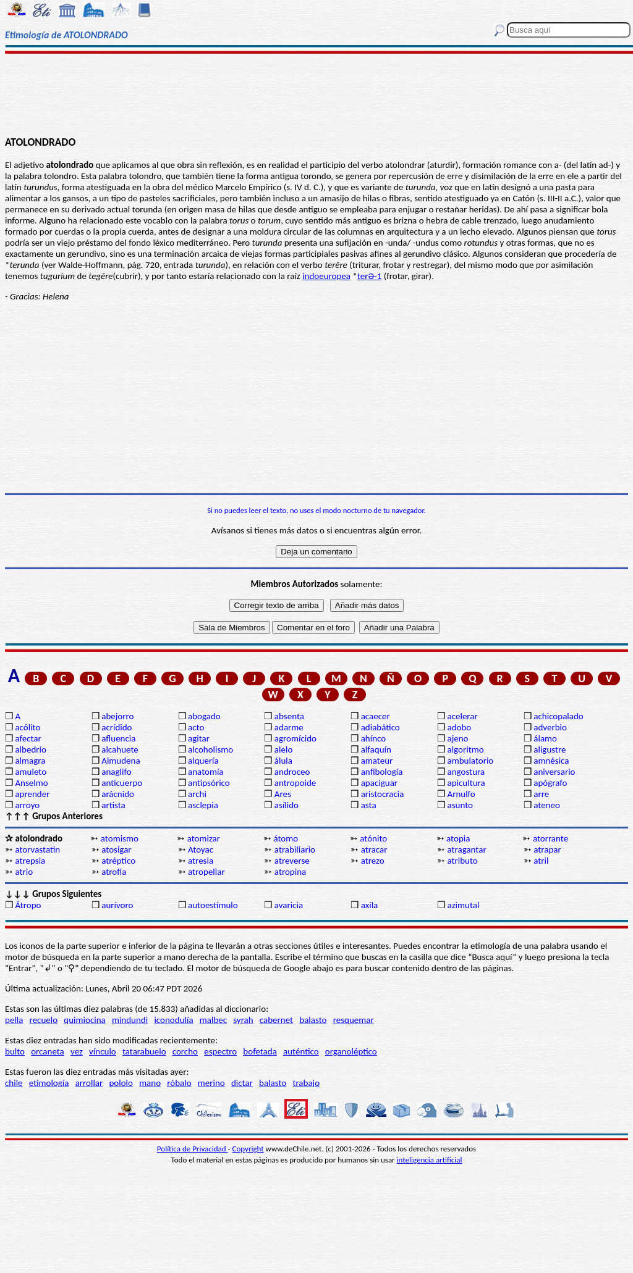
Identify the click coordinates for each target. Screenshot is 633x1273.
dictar (242, 1082)
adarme (289, 727)
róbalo (179, 1082)
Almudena (120, 760)
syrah (243, 1019)
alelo (283, 749)
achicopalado (558, 716)
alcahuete (119, 749)
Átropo (28, 905)
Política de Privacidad (192, 1148)
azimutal (463, 905)
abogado (204, 716)
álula (283, 760)
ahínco (373, 738)
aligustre (549, 749)
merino (211, 1082)
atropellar (206, 871)
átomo (285, 838)
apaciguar (379, 782)
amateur (377, 760)
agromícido (295, 738)
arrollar (89, 1082)
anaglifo (116, 771)
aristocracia (382, 793)
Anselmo (31, 782)
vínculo (102, 1051)
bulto (15, 1051)
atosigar (116, 849)
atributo (462, 860)
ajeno (457, 738)
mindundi (130, 1019)
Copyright (248, 1148)
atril (540, 860)
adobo (459, 727)
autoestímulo (213, 905)
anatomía (206, 771)
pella (14, 1019)
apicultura (466, 782)
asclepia (203, 805)
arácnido (117, 793)
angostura (466, 771)
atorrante (550, 838)
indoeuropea (326, 276)
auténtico (301, 1051)
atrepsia (30, 860)
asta (368, 805)
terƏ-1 (369, 276)
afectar (28, 738)
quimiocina (84, 1019)
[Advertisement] (316, 94)
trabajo (306, 1082)
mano (150, 1082)
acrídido (116, 727)
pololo (121, 1082)
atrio (24, 871)
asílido (286, 805)
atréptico (118, 860)
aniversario (554, 771)
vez (76, 1051)
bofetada (259, 1051)
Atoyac (200, 849)
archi (197, 793)
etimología (49, 1082)
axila (369, 905)
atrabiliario (294, 849)
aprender (32, 793)
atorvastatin (37, 849)
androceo (292, 771)
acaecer (375, 716)
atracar (374, 849)
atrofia (113, 871)
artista (113, 805)
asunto (459, 805)
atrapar (547, 849)
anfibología (382, 771)
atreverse (292, 860)
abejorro (117, 716)
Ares (282, 793)
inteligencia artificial (429, 1159)
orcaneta (47, 1051)
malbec (213, 1019)
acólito (27, 727)
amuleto (30, 771)
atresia (200, 860)
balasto (312, 1019)
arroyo (27, 805)
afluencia (118, 738)
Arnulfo (461, 793)
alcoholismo (210, 749)
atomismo (119, 838)
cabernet (276, 1019)
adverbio (550, 727)
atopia (458, 838)
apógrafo (550, 782)
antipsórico (209, 782)
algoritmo (465, 749)
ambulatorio (470, 760)
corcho (185, 1051)
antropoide (295, 782)
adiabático (380, 727)
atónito (373, 838)
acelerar (462, 716)
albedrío (30, 749)
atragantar (466, 849)
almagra (30, 760)
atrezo (372, 860)
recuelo (44, 1019)
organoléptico (351, 1051)
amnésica (551, 760)
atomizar (203, 838)
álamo (545, 738)
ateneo (546, 805)
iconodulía (173, 1019)
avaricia (288, 905)
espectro (220, 1051)
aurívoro (117, 905)
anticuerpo (121, 782)
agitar (199, 738)
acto (196, 727)
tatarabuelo (144, 1051)
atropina (290, 871)
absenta (289, 716)
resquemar (353, 1019)
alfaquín (376, 749)
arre (541, 793)
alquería (203, 760)
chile (14, 1082)
